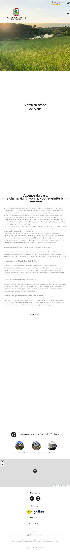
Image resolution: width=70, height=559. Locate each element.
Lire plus (35, 315)
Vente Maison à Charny (36, 453)
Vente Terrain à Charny (52, 453)
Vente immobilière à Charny (19, 453)
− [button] (2, 464)
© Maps (58, 485)
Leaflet (53, 485)
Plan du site (15, 541)
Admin (38, 541)
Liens (35, 541)
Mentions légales (22, 541)
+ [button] (2, 462)
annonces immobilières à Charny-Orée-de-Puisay (42, 266)
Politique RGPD (54, 541)
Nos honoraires (29, 541)
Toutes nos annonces (45, 541)
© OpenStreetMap (66, 485)
